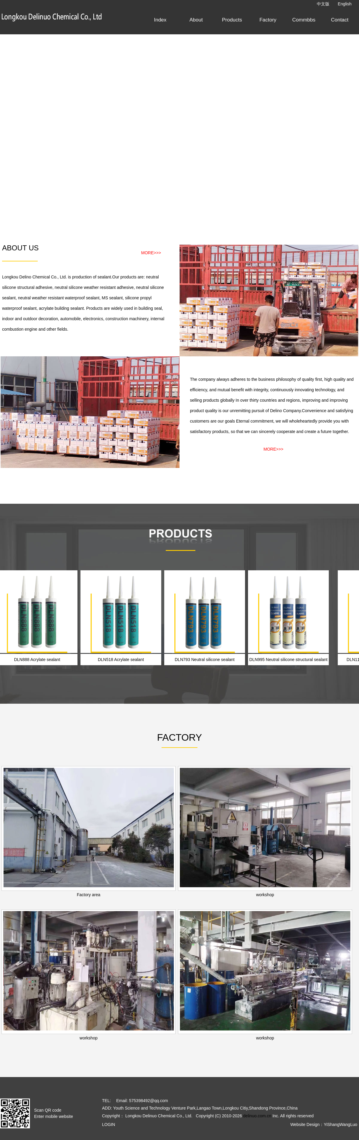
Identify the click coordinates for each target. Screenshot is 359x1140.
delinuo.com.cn (257, 1115)
